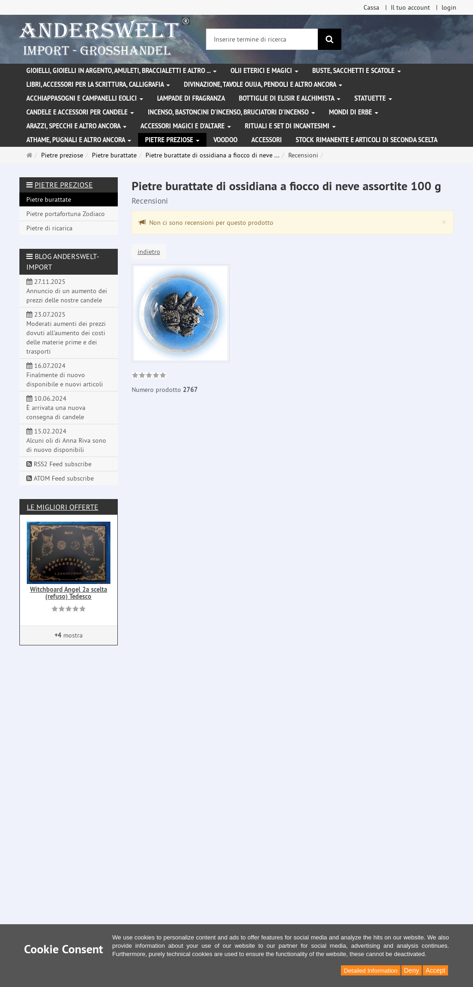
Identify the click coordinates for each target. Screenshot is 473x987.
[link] (149, 376)
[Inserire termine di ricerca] (262, 39)
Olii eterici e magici (264, 70)
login (449, 7)
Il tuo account (410, 7)
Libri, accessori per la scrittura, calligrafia (98, 84)
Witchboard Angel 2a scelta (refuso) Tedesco (68, 593)
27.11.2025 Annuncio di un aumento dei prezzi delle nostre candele (66, 290)
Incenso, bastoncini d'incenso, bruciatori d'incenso (231, 112)
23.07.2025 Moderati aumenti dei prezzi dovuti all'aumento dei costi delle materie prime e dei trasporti (66, 332)
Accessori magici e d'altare (185, 126)
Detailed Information (370, 970)
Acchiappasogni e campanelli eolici (84, 98)
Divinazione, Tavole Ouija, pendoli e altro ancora (263, 84)
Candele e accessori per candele (80, 112)
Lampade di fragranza (191, 98)
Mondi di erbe (353, 112)
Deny (411, 970)
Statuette (373, 98)
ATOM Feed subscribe (60, 478)
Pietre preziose (172, 140)
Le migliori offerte (62, 507)
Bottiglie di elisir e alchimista (289, 98)
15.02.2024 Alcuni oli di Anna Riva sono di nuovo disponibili (66, 440)
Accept (435, 970)
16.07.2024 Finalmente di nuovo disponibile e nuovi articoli (64, 374)
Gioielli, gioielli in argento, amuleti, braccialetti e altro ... (121, 70)
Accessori (266, 140)
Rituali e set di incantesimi (290, 126)
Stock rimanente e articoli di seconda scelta (366, 140)
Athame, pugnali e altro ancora (78, 140)
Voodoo (225, 140)
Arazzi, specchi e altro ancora (76, 126)
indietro (149, 251)
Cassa (371, 7)
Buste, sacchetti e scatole (356, 70)
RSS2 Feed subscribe (58, 464)
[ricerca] (329, 39)
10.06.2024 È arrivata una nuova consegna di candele (55, 407)
